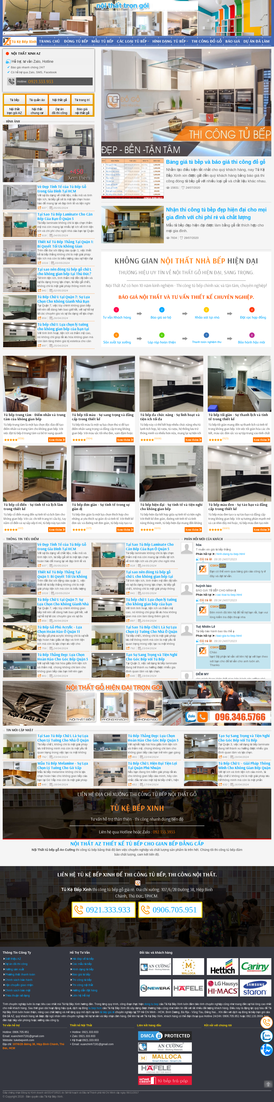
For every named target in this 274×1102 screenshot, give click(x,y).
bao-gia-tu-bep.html (229, 635)
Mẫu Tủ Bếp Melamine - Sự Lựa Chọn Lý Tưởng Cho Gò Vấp (62, 765)
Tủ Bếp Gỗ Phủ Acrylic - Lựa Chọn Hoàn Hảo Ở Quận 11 (59, 629)
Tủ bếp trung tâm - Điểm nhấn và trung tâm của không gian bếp (34, 417)
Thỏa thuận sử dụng (17, 995)
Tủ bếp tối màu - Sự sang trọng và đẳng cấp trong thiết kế (102, 417)
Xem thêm (55, 440)
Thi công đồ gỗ (206, 41)
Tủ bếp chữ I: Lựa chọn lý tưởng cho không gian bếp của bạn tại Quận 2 (63, 329)
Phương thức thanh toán (20, 974)
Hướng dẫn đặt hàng (84, 990)
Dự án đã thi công (16, 964)
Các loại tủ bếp (132, 41)
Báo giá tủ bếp (81, 974)
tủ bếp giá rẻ (107, 1012)
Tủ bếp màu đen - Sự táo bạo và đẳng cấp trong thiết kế (237, 506)
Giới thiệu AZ (13, 958)
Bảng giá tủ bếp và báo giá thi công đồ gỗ (215, 162)
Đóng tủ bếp (76, 41)
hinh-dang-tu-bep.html (230, 554)
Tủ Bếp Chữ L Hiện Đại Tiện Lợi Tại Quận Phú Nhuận (152, 765)
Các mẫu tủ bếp (82, 964)
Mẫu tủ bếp (102, 41)
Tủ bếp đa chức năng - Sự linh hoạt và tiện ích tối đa (170, 417)
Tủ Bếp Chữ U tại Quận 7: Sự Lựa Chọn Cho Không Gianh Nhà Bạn (63, 299)
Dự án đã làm (257, 41)
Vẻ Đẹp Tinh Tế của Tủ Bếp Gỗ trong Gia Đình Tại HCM (61, 188)
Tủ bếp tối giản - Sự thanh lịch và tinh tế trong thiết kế (238, 417)
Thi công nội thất (82, 985)
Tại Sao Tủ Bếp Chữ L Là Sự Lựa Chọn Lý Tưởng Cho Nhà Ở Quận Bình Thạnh (151, 631)
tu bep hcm (95, 1008)
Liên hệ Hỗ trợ (81, 995)
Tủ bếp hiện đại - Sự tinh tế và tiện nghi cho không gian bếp (171, 506)
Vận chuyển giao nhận (19, 985)
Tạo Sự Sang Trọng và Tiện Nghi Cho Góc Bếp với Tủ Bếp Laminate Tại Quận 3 (151, 659)
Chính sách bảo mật (17, 990)
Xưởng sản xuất (14, 969)
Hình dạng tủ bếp (169, 41)
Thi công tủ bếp (82, 979)
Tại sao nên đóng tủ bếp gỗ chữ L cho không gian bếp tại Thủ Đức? (64, 271)
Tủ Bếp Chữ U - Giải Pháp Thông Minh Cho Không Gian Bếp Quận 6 (244, 767)
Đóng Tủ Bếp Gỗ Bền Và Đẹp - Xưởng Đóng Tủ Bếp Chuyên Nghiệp (20, 41)
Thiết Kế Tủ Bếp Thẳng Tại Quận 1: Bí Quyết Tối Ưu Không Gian (65, 243)
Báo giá (232, 41)
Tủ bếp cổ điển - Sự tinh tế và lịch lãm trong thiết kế (33, 506)
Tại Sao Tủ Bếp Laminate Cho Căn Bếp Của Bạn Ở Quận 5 (64, 216)
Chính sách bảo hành (18, 979)
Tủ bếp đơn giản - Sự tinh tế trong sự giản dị (101, 506)
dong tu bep (151, 1004)
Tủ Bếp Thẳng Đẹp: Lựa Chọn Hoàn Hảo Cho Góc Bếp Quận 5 (62, 656)
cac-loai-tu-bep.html (229, 594)
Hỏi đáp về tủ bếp (83, 958)
